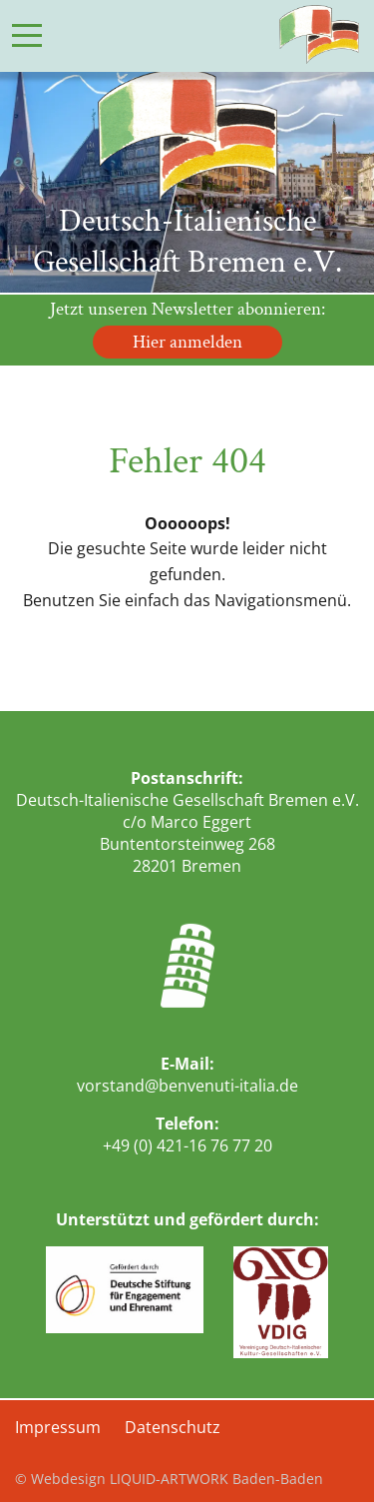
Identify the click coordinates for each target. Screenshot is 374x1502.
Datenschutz (172, 1427)
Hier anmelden (187, 342)
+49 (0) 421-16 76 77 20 (187, 1145)
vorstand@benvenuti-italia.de (187, 1086)
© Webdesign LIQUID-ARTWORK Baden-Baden (169, 1478)
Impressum (58, 1427)
